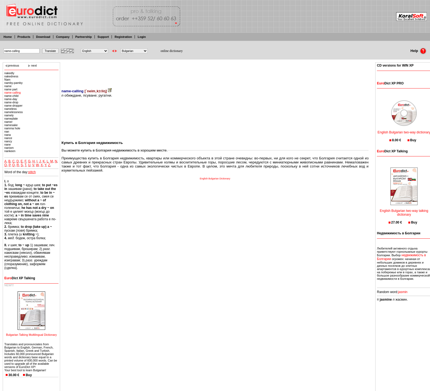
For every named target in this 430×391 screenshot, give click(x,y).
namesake (11, 125)
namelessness (13, 112)
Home (8, 36)
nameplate (11, 118)
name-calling (12, 92)
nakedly (9, 73)
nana (7, 134)
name (8, 86)
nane (7, 144)
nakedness (11, 76)
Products (24, 36)
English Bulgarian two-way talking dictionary (404, 209)
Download (43, 36)
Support (103, 36)
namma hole (12, 128)
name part (10, 89)
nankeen (9, 151)
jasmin (403, 292)
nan (6, 131)
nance (8, 138)
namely (9, 115)
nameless (10, 108)
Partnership (83, 36)
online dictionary (172, 51)
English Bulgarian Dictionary (215, 178)
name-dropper (13, 105)
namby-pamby (13, 82)
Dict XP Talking (19, 278)
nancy (8, 141)
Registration (123, 36)
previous (13, 65)
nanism (9, 147)
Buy (29, 375)
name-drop (11, 102)
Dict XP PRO (390, 83)
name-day (10, 99)
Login (142, 36)
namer (8, 121)
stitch (32, 172)
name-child (11, 95)
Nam (7, 79)
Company (63, 36)
